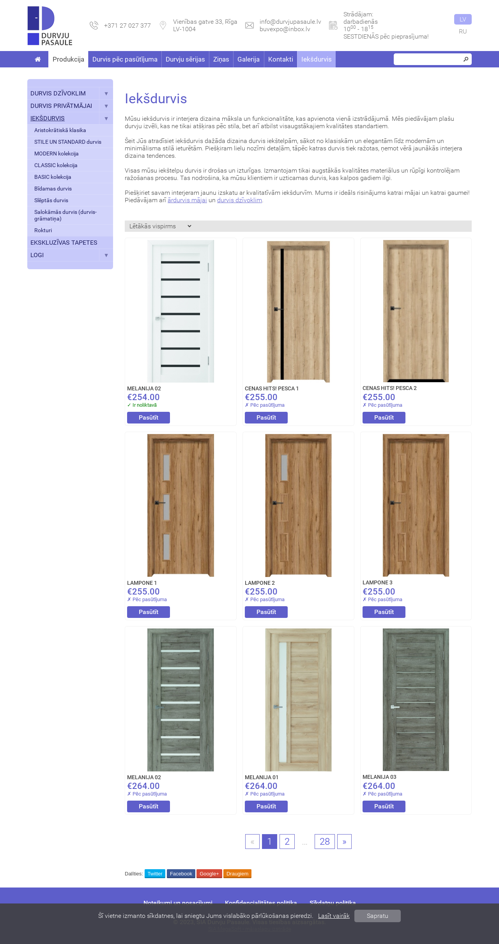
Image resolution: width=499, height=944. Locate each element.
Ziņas (221, 59)
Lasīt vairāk (334, 915)
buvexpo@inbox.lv (285, 29)
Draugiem (237, 874)
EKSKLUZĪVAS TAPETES (63, 242)
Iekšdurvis (316, 59)
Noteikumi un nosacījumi (177, 903)
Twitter (154, 874)
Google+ (209, 874)
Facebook (181, 874)
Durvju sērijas (185, 59)
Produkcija (68, 59)
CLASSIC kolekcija (56, 165)
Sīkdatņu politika (333, 903)
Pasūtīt (148, 417)
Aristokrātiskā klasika (60, 130)
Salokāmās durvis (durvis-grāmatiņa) (65, 215)
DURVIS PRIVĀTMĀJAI (71, 106)
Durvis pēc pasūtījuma (124, 59)
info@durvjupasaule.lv (290, 21)
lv (463, 19)
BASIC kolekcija (52, 177)
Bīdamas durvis (53, 188)
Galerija (248, 59)
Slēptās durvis (51, 200)
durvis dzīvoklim (239, 200)
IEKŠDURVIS (71, 118)
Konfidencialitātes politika (261, 903)
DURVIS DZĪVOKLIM (71, 93)
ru (463, 31)
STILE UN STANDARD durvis (67, 142)
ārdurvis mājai (187, 200)
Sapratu (377, 915)
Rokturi (43, 230)
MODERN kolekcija (56, 153)
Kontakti (280, 59)
